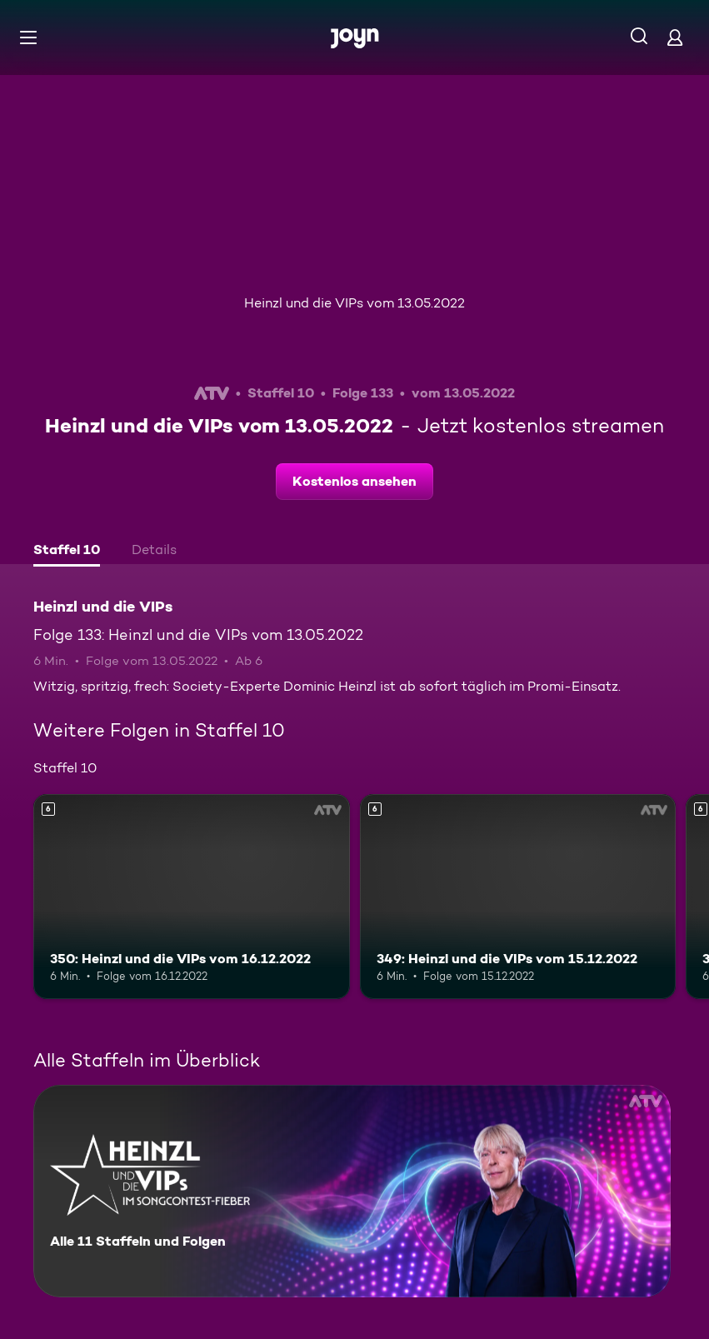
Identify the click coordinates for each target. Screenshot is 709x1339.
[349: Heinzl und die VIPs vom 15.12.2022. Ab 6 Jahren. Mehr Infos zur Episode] (518, 897)
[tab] (66, 552)
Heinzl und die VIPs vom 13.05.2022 (354, 303)
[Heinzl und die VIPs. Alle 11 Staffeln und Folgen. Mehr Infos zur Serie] (352, 1191)
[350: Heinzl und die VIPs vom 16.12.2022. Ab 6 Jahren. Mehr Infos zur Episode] (191, 897)
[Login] (675, 37)
